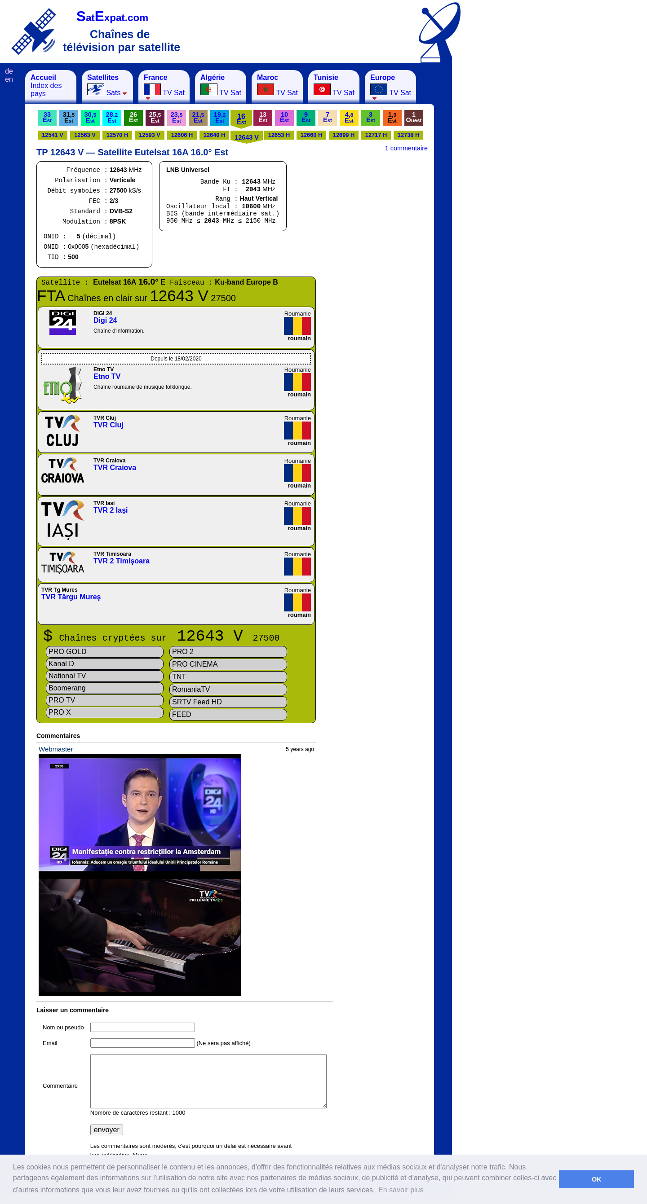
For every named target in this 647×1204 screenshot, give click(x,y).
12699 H (344, 135)
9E (305, 117)
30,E (90, 117)
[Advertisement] (496, 204)
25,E (155, 117)
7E (327, 117)
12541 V (52, 135)
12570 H (117, 135)
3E (370, 117)
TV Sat (164, 87)
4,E (349, 117)
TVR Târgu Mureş (71, 597)
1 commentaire (406, 148)
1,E (392, 117)
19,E (220, 117)
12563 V (85, 135)
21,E (198, 117)
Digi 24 (105, 320)
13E (262, 117)
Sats (107, 85)
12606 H (182, 135)
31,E (69, 117)
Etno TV (106, 376)
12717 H (376, 135)
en (9, 79)
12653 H (279, 135)
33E (47, 117)
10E (284, 117)
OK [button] (597, 1179)
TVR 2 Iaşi (110, 510)
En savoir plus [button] (401, 1190)
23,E (176, 117)
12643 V (247, 137)
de (9, 71)
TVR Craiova (114, 467)
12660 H (311, 135)
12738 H (408, 135)
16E (241, 119)
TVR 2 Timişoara (121, 561)
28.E (112, 117)
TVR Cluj (108, 425)
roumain (299, 338)
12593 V (149, 135)
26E (133, 117)
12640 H (214, 135)
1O (414, 117)
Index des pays (46, 85)
